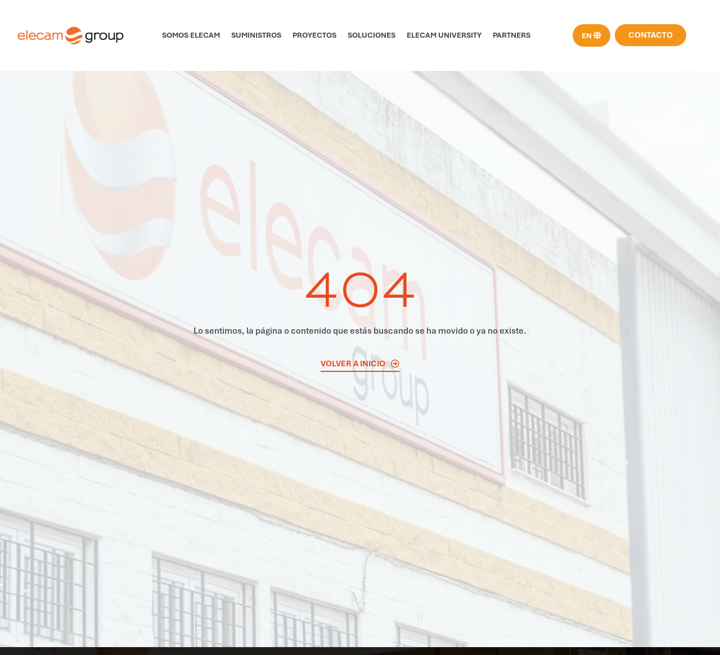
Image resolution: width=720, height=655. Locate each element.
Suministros (256, 35)
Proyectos (314, 35)
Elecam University (444, 35)
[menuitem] (591, 35)
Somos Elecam (191, 35)
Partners (511, 35)
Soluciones (371, 35)
